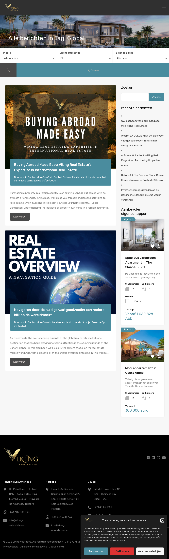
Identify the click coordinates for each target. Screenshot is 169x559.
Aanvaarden (96, 551)
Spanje (86, 322)
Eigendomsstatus (70, 52)
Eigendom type (124, 52)
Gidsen (67, 177)
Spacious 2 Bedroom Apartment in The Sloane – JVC (140, 262)
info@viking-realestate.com (17, 523)
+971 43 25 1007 (102, 507)
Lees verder (19, 216)
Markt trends (88, 177)
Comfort (47, 177)
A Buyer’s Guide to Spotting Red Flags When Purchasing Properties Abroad (140, 160)
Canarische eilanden (53, 322)
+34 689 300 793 (20, 512)
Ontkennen (122, 551)
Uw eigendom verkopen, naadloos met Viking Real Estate (140, 123)
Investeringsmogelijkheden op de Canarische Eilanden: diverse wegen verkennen (141, 195)
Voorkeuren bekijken (150, 551)
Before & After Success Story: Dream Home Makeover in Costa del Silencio (142, 178)
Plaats (7, 52)
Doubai (58, 177)
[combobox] (28, 59)
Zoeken (127, 87)
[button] (162, 520)
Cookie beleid (56, 546)
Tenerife (96, 322)
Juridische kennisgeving (33, 546)
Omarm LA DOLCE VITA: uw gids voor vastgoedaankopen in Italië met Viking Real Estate (142, 140)
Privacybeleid (10, 546)
